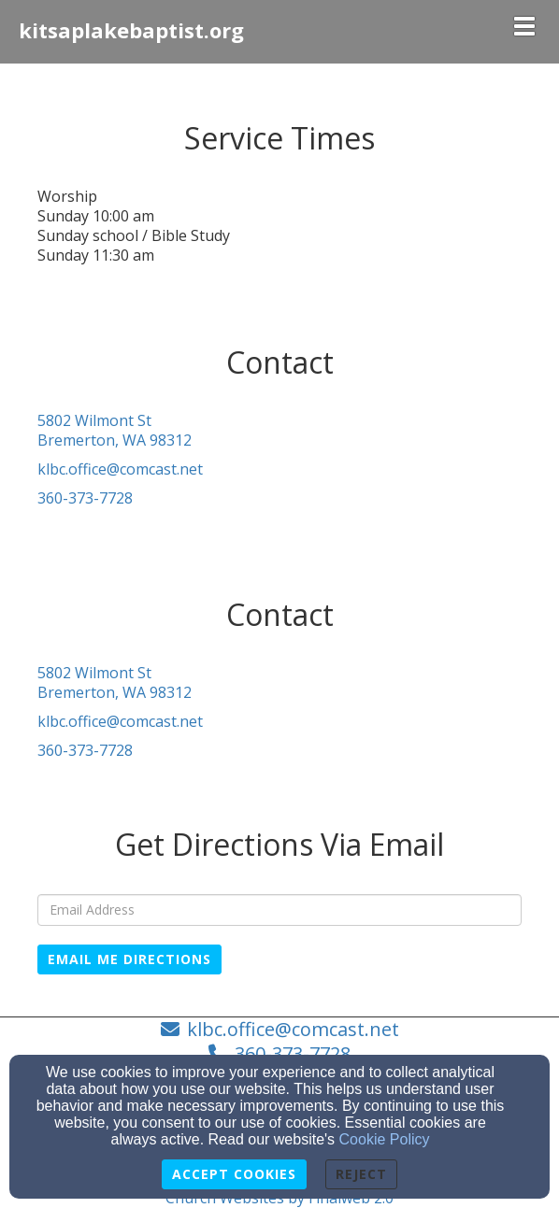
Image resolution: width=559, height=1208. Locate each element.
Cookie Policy (384, 1139)
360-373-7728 (85, 498)
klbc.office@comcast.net (120, 469)
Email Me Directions (129, 959)
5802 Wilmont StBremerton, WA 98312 (114, 430)
